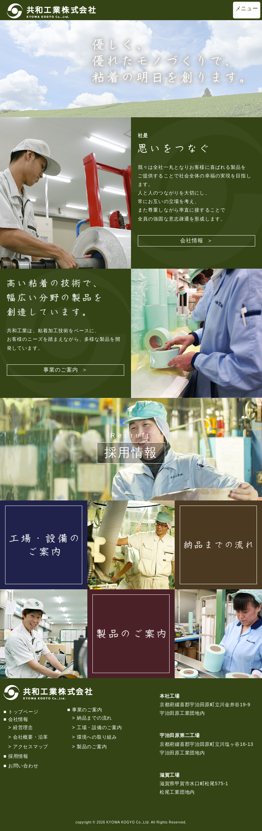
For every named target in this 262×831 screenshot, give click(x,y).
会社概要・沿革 (30, 737)
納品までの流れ (94, 718)
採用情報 (131, 452)
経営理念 (23, 727)
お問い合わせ (23, 765)
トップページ (23, 711)
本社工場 (170, 696)
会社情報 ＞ (196, 240)
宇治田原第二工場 (180, 735)
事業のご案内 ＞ (65, 370)
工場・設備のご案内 (99, 727)
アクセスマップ (30, 746)
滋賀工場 (170, 775)
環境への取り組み (97, 737)
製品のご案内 (92, 746)
